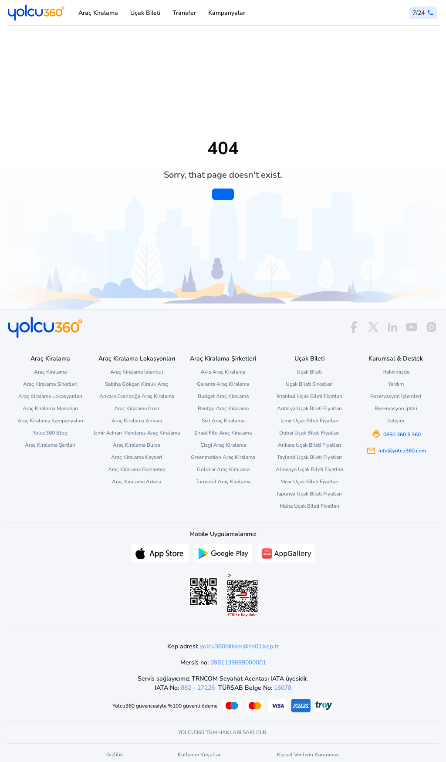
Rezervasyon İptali (396, 408)
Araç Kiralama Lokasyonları (50, 396)
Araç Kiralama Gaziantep (137, 469)
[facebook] (354, 327)
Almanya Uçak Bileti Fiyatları (309, 469)
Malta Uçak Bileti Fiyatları (309, 505)
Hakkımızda (395, 371)
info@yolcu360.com (402, 450)
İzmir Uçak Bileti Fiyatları (309, 420)
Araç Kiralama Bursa (136, 445)
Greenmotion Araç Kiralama (223, 457)
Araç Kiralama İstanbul (136, 371)
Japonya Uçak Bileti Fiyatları (309, 493)
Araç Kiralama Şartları (50, 445)
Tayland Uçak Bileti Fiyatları (309, 457)
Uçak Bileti (145, 13)
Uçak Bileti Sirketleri (309, 384)
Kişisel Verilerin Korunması (308, 754)
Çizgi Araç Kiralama (223, 445)
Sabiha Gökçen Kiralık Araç (136, 384)
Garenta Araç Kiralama (223, 384)
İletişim (395, 420)
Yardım (396, 384)
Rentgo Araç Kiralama (223, 408)
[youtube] (411, 327)
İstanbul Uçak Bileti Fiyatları (309, 396)
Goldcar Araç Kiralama (223, 469)
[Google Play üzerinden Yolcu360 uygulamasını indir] (223, 552)
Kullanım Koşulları (200, 754)
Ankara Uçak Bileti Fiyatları (309, 445)
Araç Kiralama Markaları (50, 408)
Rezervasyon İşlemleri (395, 396)
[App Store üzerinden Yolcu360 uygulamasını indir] (160, 552)
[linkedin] (392, 327)
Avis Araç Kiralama (223, 371)
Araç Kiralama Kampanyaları (50, 420)
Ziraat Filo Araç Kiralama (223, 432)
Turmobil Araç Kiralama (223, 481)
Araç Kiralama (98, 13)
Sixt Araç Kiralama (223, 420)
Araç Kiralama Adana (136, 481)
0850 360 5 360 (402, 434)
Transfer (184, 13)
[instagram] (431, 327)
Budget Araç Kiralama (223, 396)
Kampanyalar (226, 13)
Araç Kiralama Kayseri (136, 457)
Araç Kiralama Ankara (137, 420)
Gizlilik (114, 754)
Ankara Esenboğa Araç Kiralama (136, 396)
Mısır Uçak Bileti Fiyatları (309, 481)
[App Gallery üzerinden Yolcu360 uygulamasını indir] (286, 552)
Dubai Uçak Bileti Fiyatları (309, 432)
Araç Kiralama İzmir (136, 408)
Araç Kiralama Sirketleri (50, 384)
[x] (373, 327)
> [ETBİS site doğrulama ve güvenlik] (242, 593)
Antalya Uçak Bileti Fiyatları (309, 408)
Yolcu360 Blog (50, 432)
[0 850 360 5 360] (423, 13)
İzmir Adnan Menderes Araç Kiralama (137, 432)
